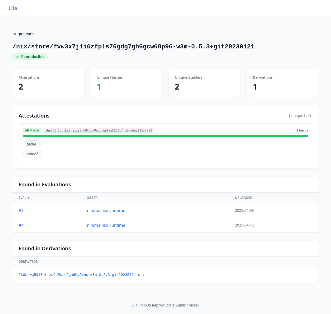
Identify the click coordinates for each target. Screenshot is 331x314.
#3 (21, 210)
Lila (12, 8)
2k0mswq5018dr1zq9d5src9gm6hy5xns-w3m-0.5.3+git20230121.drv (82, 275)
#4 (21, 225)
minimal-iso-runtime (105, 210)
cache (31, 144)
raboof (32, 153)
